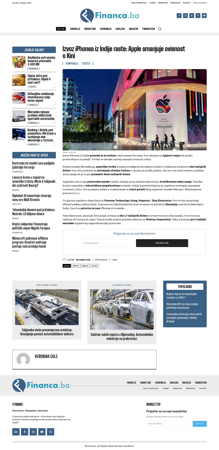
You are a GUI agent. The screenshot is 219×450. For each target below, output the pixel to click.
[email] (169, 424)
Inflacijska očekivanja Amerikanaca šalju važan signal (41, 97)
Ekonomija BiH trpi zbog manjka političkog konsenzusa (182, 305)
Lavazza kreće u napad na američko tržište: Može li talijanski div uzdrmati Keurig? (33, 181)
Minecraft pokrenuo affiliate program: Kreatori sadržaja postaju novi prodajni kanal (30, 242)
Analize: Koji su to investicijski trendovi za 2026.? (181, 295)
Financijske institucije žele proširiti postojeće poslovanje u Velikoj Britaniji (184, 317)
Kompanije (33, 123)
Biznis (76, 193)
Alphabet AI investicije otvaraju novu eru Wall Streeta (31, 198)
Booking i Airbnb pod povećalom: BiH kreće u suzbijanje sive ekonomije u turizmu (42, 135)
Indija (85, 266)
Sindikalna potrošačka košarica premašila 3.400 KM (41, 61)
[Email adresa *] (107, 243)
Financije (33, 105)
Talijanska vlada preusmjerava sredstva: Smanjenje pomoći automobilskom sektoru (47, 332)
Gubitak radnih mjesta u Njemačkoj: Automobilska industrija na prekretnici (122, 337)
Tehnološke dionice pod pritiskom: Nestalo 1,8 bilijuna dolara (33, 212)
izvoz (94, 266)
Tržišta (32, 87)
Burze (15, 218)
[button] (159, 28)
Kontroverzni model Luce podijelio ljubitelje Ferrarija (33, 165)
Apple (76, 266)
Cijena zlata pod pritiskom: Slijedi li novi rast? (39, 79)
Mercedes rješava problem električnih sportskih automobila (41, 115)
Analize (16, 204)
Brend (15, 190)
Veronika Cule (83, 260)
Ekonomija (33, 69)
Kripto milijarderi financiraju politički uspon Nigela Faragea (31, 226)
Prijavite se (200, 424)
